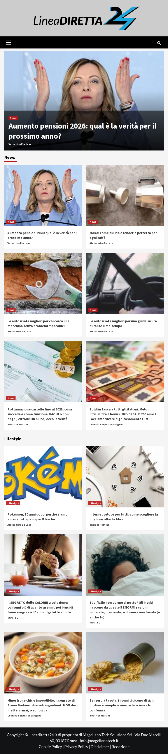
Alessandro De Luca (101, 243)
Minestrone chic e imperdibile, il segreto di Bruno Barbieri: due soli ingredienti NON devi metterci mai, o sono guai (42, 705)
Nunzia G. (13, 617)
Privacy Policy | (77, 746)
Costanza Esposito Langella (106, 424)
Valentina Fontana (20, 144)
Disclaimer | (101, 746)
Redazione (121, 746)
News (13, 118)
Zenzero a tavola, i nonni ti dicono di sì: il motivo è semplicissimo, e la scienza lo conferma (121, 705)
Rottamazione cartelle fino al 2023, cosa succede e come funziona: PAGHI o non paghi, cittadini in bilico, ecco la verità (39, 414)
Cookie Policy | (51, 746)
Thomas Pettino (99, 524)
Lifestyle (13, 503)
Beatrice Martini (17, 424)
